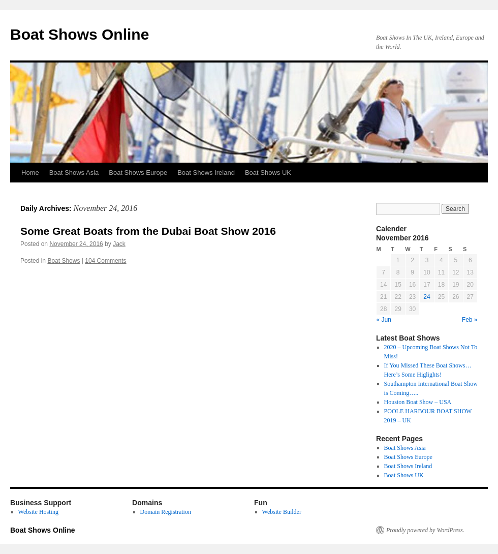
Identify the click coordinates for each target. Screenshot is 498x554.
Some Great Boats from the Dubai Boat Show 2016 (148, 231)
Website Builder (281, 511)
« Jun (384, 319)
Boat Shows (63, 260)
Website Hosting (38, 511)
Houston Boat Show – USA (418, 402)
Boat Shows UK (268, 172)
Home (30, 172)
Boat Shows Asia (74, 172)
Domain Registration (165, 511)
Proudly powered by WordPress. (425, 530)
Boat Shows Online (79, 34)
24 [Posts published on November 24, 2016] (426, 296)
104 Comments (105, 260)
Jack (119, 244)
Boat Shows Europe (138, 172)
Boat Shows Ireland (206, 172)
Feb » (470, 319)
